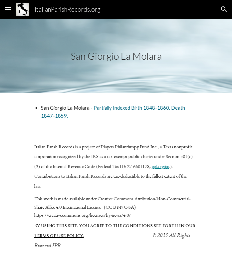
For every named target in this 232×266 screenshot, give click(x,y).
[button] (8, 9)
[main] (116, 56)
